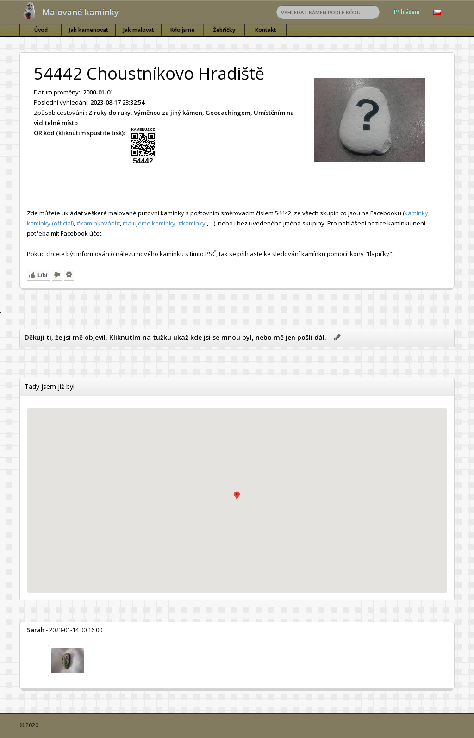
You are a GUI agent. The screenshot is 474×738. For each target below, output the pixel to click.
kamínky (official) (50, 223)
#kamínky (192, 223)
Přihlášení (406, 12)
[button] (236, 495)
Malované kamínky (80, 12)
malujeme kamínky (149, 223)
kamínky (416, 213)
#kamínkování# (98, 223)
